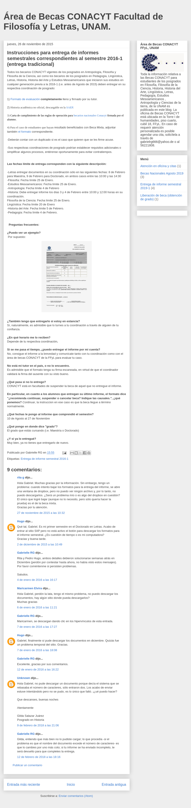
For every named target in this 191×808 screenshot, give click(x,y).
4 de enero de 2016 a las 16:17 (37, 579)
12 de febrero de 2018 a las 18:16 (38, 757)
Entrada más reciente (23, 784)
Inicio (71, 784)
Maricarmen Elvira (29, 588)
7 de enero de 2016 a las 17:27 (37, 626)
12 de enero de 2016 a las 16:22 (38, 669)
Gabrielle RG (26, 552)
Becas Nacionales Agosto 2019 (161, 173)
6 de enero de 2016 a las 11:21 (37, 607)
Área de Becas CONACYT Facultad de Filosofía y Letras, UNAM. (83, 21)
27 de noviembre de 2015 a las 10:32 (41, 512)
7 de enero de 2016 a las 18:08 (37, 650)
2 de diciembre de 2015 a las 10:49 (39, 544)
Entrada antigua (114, 784)
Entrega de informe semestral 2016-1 (44, 458)
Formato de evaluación (25, 99)
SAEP (69, 107)
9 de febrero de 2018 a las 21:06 (38, 725)
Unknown (23, 678)
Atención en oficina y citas (158, 166)
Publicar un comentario (27, 765)
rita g (20, 477)
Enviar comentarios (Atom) (76, 796)
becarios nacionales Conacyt (90, 115)
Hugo (20, 521)
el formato (24, 131)
